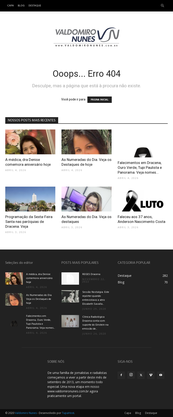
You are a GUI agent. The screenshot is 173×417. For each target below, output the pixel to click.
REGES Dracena (91, 274)
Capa (10, 6)
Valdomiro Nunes (26, 413)
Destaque (35, 6)
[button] (162, 6)
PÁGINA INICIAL (99, 99)
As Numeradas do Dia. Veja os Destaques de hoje (39, 299)
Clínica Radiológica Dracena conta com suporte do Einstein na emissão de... (95, 323)
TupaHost (68, 413)
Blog (21, 6)
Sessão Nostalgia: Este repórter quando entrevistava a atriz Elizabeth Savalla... (95, 298)
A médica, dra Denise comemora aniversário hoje (39, 278)
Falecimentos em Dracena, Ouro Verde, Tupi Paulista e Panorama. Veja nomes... (140, 167)
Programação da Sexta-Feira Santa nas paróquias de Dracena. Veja (28, 222)
